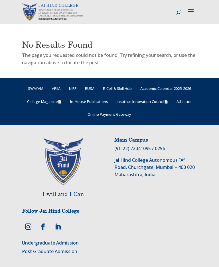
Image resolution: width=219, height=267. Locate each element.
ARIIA (56, 88)
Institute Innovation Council (140, 101)
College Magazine (42, 101)
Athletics (184, 101)
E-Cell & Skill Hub (117, 88)
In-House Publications (89, 101)
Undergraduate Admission (50, 243)
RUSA (89, 88)
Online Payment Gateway (109, 114)
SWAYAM (35, 88)
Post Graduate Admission (49, 251)
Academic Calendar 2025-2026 (165, 88)
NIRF (72, 88)
